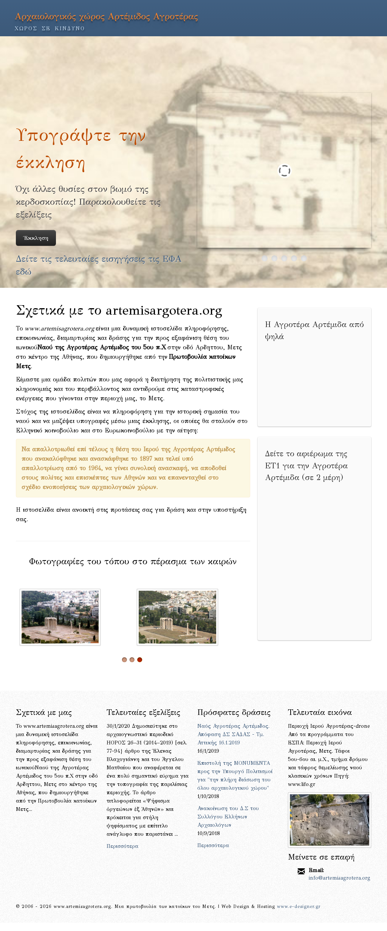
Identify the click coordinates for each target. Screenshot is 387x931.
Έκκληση (35, 238)
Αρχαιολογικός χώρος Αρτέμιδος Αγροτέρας (106, 16)
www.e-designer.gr (298, 906)
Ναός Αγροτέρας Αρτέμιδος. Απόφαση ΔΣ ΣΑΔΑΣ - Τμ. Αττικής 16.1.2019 (233, 734)
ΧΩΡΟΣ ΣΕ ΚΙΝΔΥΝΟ (50, 28)
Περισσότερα (122, 846)
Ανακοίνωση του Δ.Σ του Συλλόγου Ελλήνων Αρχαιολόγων (228, 816)
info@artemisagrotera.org (339, 878)
